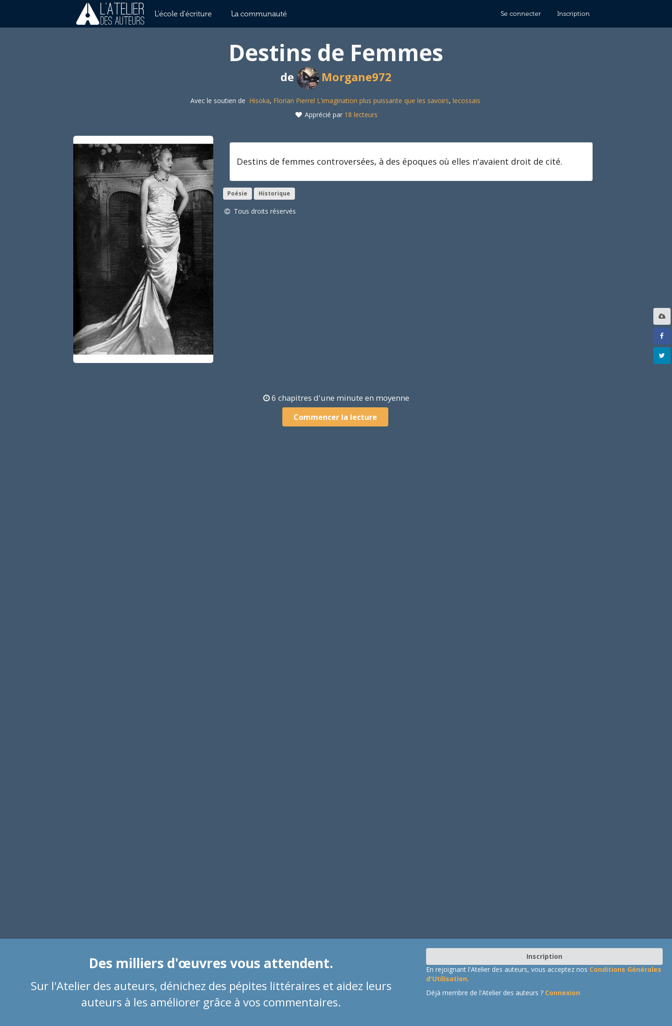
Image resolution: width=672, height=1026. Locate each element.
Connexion (562, 992)
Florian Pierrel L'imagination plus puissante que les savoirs (361, 100)
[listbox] (662, 316)
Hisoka (259, 100)
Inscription (573, 14)
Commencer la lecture (335, 417)
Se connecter (521, 14)
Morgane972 (344, 76)
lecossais (466, 100)
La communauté (259, 13)
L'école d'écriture (183, 13)
